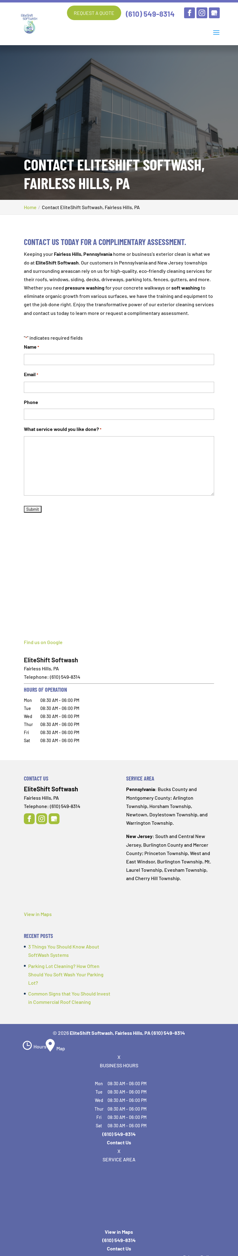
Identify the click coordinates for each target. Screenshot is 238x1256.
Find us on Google (43, 642)
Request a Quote (94, 13)
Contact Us (119, 1142)
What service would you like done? (62, 429)
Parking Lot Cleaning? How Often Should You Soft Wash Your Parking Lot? (66, 974)
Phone (31, 402)
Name (31, 347)
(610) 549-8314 (150, 13)
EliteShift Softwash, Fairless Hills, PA (110, 1032)
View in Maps (38, 914)
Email (31, 375)
